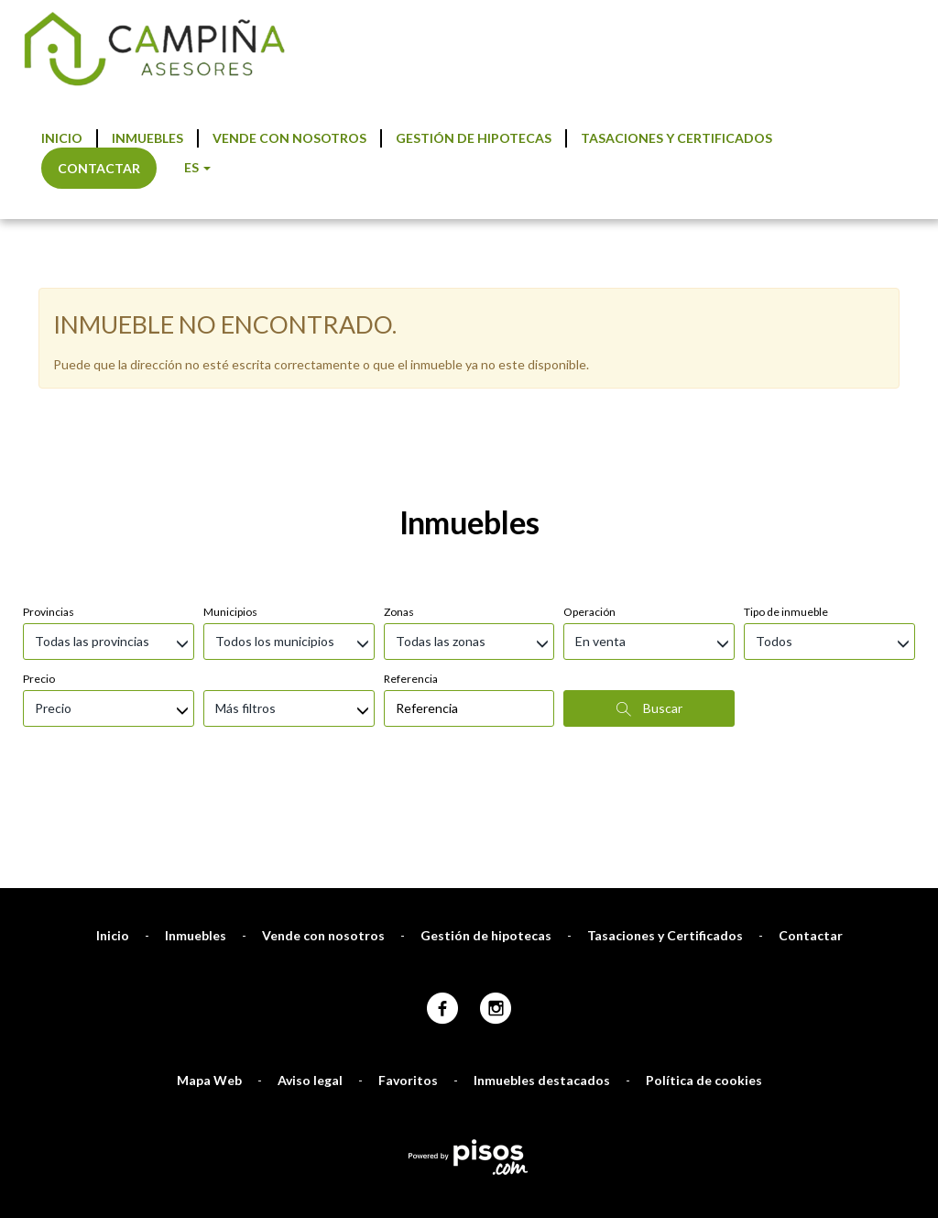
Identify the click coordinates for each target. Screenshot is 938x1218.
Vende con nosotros (289, 138)
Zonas (399, 393)
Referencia (411, 459)
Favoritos (408, 861)
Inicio (61, 138)
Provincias (48, 393)
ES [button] (197, 167)
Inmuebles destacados (542, 861)
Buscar (649, 489)
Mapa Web (209, 861)
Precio (39, 459)
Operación (589, 393)
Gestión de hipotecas (473, 138)
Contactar (99, 168)
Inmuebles (147, 138)
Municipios (230, 393)
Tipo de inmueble (786, 393)
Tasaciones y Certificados (676, 138)
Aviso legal (310, 861)
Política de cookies (704, 861)
